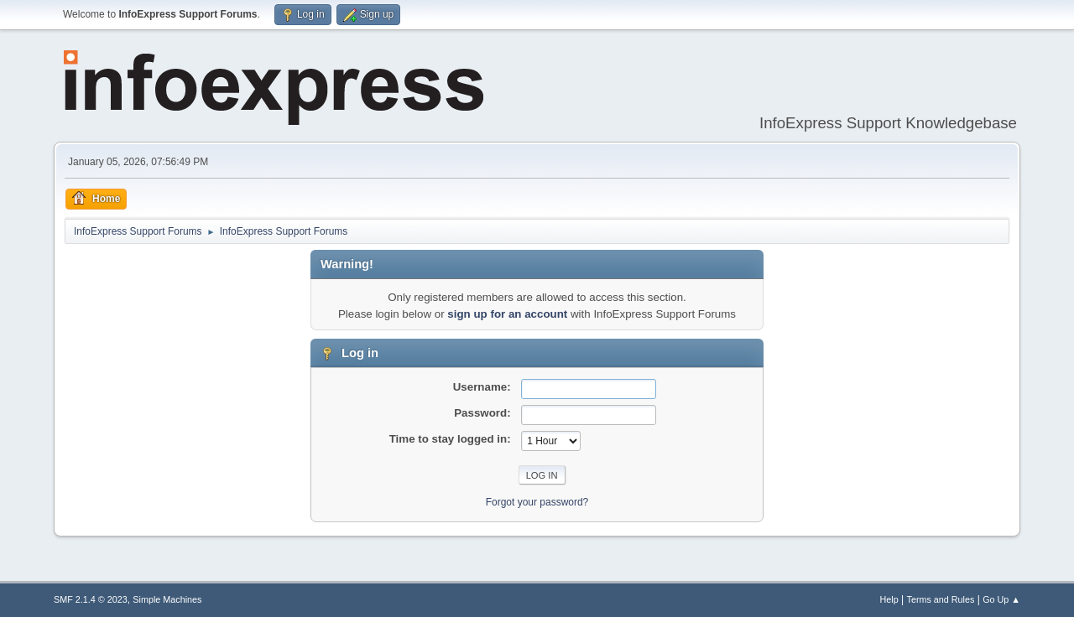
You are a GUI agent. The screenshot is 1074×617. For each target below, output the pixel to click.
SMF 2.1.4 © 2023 (91, 599)
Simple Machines (167, 599)
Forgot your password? (537, 502)
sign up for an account (507, 314)
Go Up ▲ (1001, 599)
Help (889, 599)
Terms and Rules (941, 599)
